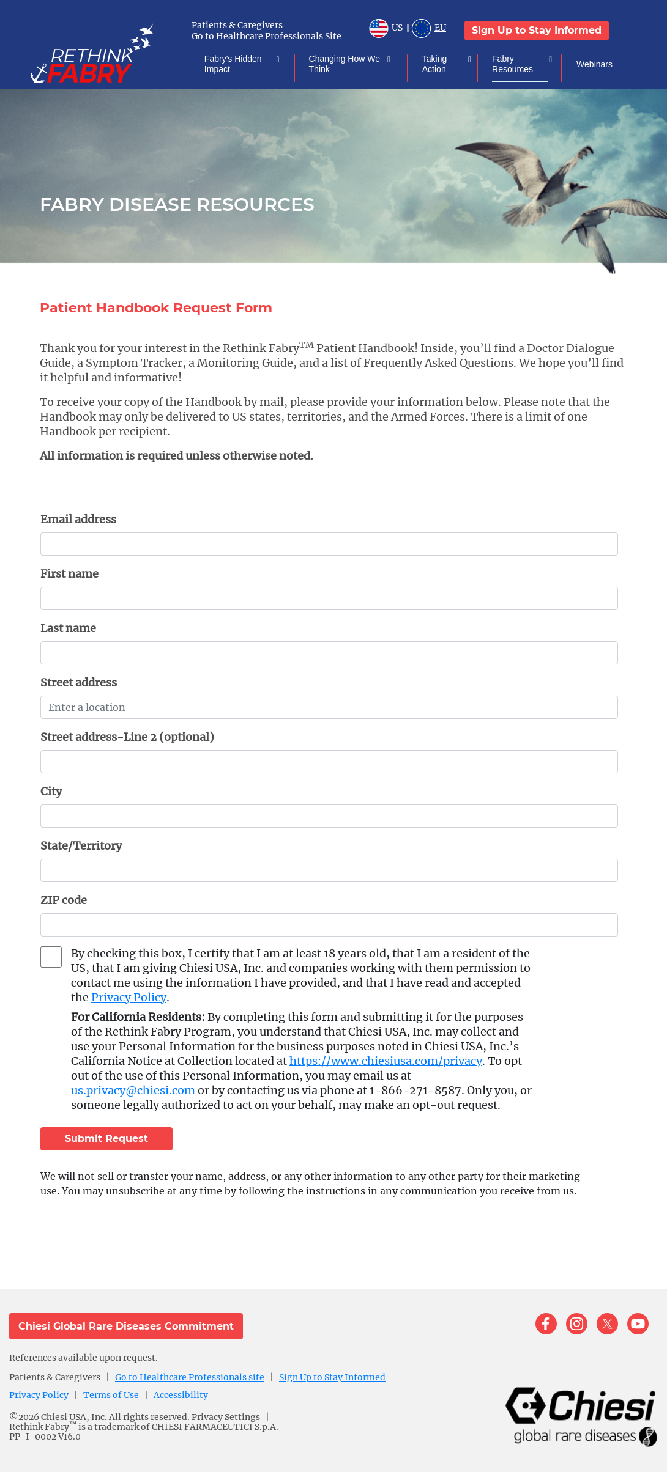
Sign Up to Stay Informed (537, 30)
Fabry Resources (520, 64)
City (51, 791)
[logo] (110, 52)
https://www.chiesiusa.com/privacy (385, 1061)
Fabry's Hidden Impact (240, 64)
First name (69, 574)
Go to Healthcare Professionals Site (266, 36)
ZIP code (63, 900)
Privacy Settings (226, 1416)
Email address (78, 519)
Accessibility (181, 1395)
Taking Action (445, 64)
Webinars (593, 64)
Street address (78, 682)
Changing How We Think (348, 64)
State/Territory (81, 846)
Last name (68, 628)
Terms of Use (111, 1395)
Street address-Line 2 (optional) (127, 737)
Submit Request (106, 1138)
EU (429, 30)
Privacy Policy (128, 997)
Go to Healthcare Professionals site (189, 1377)
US (386, 30)
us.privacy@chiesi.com (133, 1090)
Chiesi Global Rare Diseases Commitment (126, 1326)
